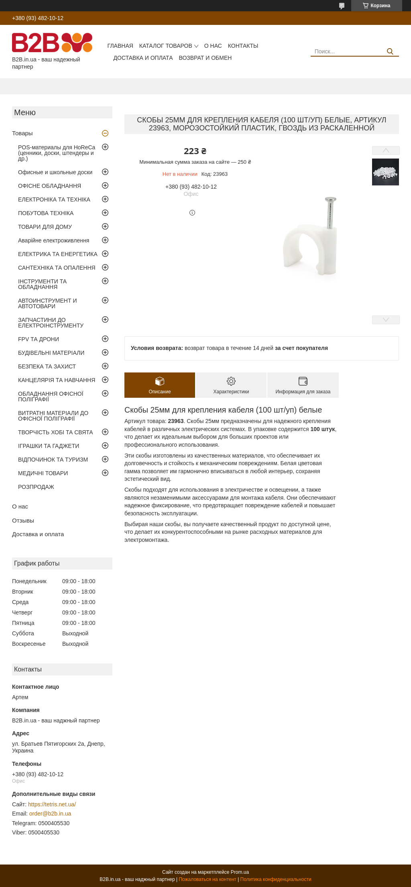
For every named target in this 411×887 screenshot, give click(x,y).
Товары (22, 133)
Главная (120, 46)
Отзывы (23, 520)
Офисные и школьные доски (55, 172)
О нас (213, 46)
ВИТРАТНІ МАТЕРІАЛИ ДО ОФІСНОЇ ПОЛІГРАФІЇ (53, 416)
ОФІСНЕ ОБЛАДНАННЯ (49, 186)
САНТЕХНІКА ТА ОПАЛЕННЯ (57, 267)
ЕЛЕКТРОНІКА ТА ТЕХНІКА (54, 199)
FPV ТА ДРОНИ (38, 339)
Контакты (243, 46)
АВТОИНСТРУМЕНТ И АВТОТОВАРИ (47, 303)
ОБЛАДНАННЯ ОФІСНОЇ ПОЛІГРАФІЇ (50, 397)
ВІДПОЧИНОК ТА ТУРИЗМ (53, 459)
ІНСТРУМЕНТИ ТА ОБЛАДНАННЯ (42, 284)
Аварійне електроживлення (53, 240)
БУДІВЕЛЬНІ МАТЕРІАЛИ (51, 353)
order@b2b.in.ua (50, 813)
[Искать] (390, 52)
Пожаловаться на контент (207, 879)
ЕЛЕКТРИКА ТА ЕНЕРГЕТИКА (58, 254)
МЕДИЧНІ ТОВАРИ (43, 473)
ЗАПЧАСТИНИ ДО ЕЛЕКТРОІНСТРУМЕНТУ (50, 323)
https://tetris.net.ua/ (52, 804)
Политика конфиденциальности (275, 879)
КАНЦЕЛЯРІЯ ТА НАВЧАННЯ (56, 380)
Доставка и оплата (143, 58)
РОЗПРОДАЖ (36, 487)
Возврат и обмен (205, 58)
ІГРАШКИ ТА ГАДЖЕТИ (48, 446)
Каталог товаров (165, 46)
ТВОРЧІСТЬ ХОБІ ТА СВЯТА (55, 432)
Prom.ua (240, 872)
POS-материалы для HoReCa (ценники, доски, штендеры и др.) (56, 153)
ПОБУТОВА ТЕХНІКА (45, 213)
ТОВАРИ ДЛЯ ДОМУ (45, 227)
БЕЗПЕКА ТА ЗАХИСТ (47, 366)
